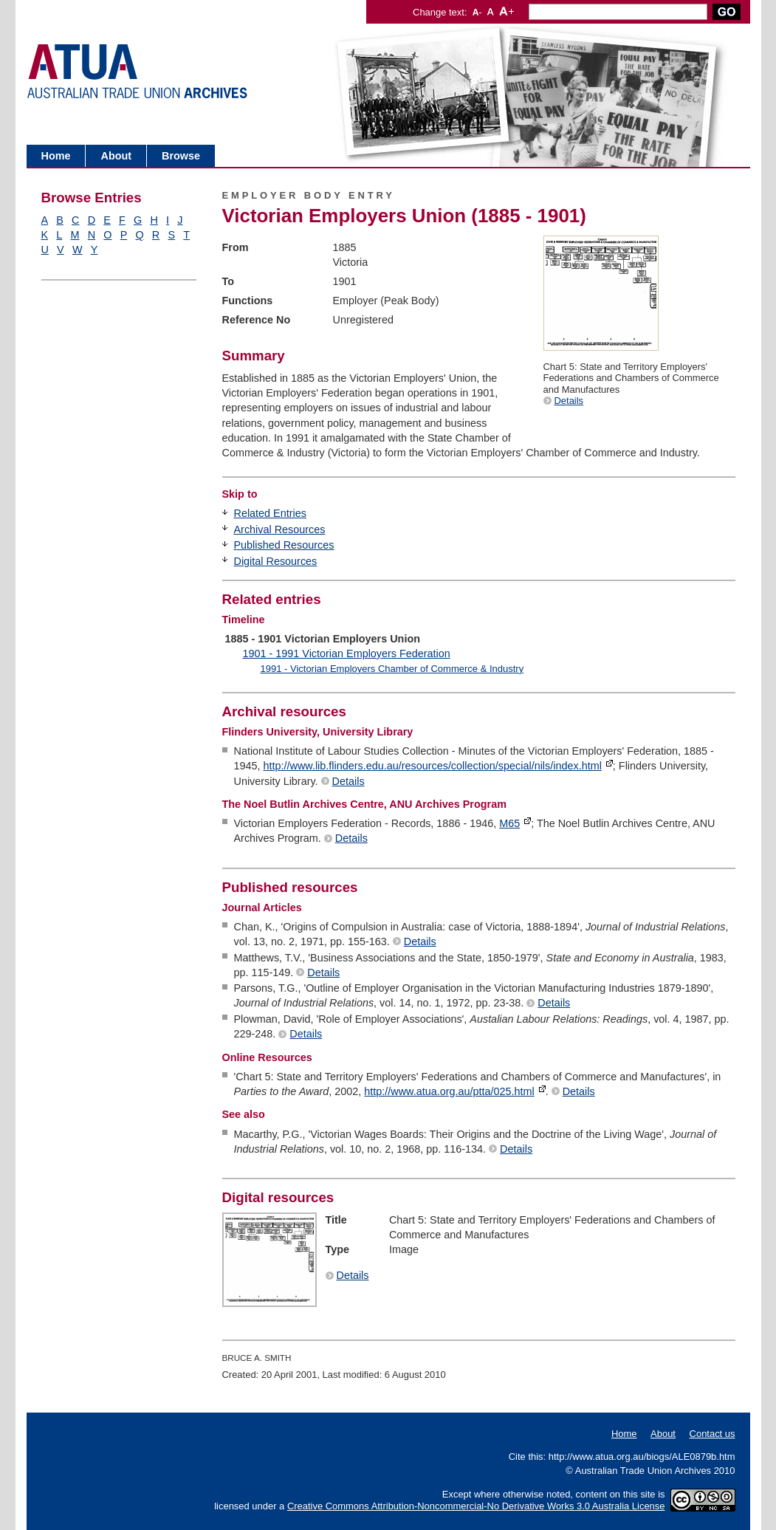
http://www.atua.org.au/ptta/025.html (449, 1091)
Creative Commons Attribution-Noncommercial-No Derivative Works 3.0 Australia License (476, 1506)
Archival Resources (280, 529)
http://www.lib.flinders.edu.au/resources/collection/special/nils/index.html (433, 766)
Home (56, 156)
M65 (509, 823)
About (115, 156)
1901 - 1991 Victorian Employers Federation (346, 653)
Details (569, 400)
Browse (181, 156)
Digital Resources (275, 561)
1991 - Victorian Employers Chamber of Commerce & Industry (391, 668)
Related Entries (270, 513)
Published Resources (284, 545)
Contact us (712, 1433)
